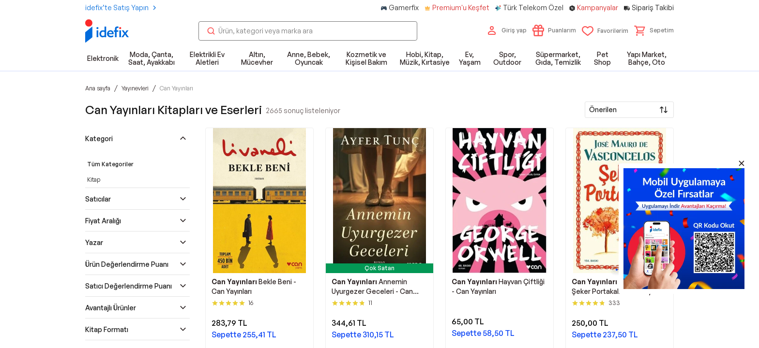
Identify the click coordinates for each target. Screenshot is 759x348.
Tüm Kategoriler (110, 164)
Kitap (93, 179)
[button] (654, 30)
